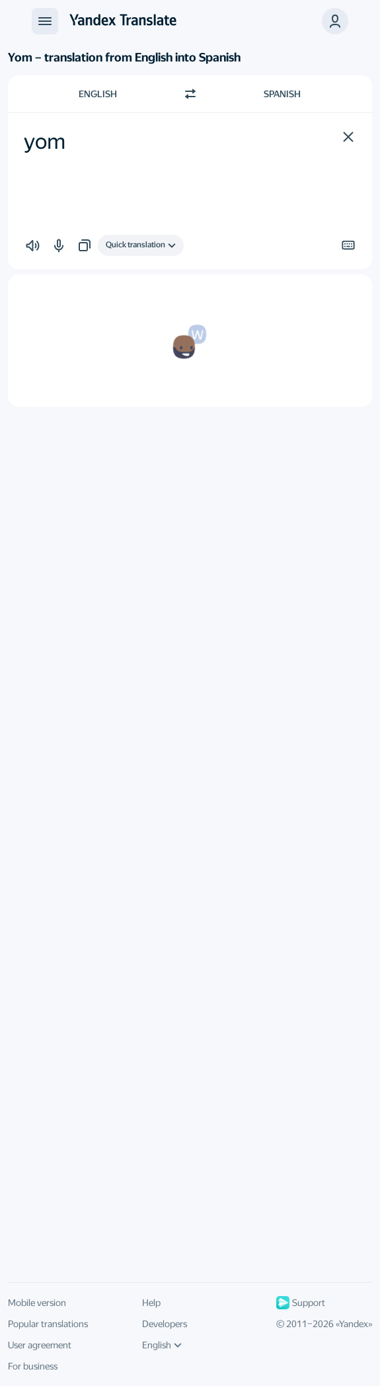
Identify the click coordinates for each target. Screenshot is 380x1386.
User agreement (39, 1345)
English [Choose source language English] (98, 94)
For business (32, 1366)
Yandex (353, 1324)
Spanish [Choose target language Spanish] (282, 94)
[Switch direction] (190, 93)
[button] (335, 21)
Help (151, 1302)
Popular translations (48, 1324)
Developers (164, 1324)
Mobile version (37, 1302)
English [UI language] (162, 1345)
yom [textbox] (44, 141)
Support (300, 1302)
